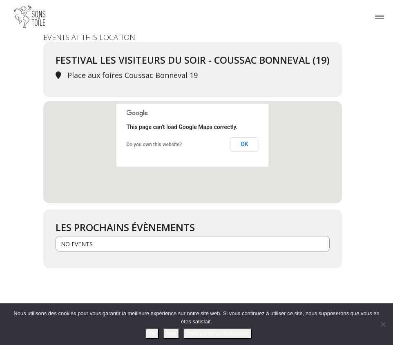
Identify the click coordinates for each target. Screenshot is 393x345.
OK (244, 144)
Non (171, 333)
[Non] (383, 324)
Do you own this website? (154, 144)
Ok (152, 333)
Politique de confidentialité (217, 333)
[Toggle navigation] (379, 16)
